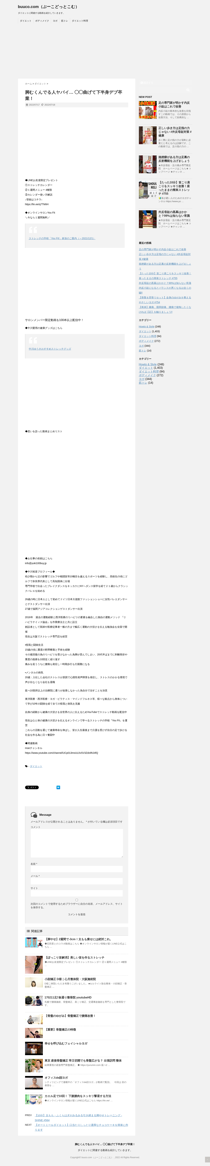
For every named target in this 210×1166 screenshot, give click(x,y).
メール (35, 876)
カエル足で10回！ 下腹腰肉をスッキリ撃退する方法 (78, 1096)
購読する (147, 82)
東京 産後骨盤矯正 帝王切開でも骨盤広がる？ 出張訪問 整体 (83, 1060)
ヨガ (55, 20)
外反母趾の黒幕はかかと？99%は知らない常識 (165, 283)
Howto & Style (147, 326)
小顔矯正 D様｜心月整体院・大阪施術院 (70, 979)
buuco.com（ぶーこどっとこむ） (48, 6)
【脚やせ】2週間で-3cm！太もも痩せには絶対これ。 (79, 939)
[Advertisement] (105, 52)
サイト (34, 888)
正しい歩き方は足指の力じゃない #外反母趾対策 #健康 (175, 132)
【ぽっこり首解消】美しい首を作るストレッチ (74, 957)
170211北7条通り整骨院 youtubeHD (68, 997)
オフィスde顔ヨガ (56, 1077)
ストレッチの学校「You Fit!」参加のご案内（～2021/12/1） (62, 238)
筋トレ (64, 20)
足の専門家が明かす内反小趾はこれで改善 (162, 249)
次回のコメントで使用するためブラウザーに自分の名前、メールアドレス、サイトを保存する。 (77, 905)
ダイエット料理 (80, 20)
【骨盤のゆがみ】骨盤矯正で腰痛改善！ (70, 1015)
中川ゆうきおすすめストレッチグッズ (50, 348)
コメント (36, 827)
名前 (34, 863)
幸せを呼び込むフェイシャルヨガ (66, 1043)
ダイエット (25, 20)
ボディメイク (42, 20)
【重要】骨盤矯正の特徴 (60, 1029)
